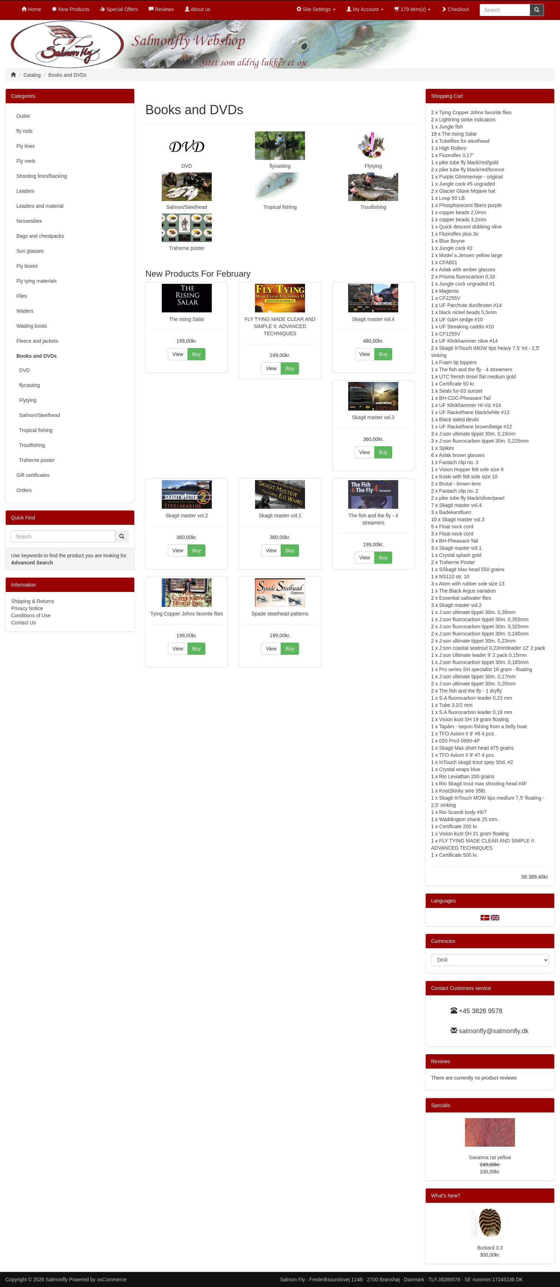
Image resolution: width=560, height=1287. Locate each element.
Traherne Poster (457, 562)
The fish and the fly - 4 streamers (475, 369)
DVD (186, 166)
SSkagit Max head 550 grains (472, 569)
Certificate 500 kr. (458, 855)
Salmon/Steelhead (186, 207)
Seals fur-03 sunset (460, 391)
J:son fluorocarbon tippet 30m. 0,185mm (484, 662)
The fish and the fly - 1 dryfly (470, 691)
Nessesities (29, 221)
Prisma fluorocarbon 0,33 (467, 277)
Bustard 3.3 (490, 1248)
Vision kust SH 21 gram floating (474, 833)
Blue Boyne (452, 241)
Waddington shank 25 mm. (469, 819)
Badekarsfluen (455, 512)
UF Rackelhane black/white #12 (474, 412)
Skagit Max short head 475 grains (476, 748)
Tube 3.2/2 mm (455, 705)
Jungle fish (451, 127)
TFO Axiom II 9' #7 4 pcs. (467, 755)
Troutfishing (373, 207)
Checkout (455, 9)
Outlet (23, 116)
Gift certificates (33, 475)
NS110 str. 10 (454, 576)
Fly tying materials (36, 281)
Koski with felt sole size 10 (468, 476)
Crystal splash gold (460, 555)
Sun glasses (30, 251)
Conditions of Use (31, 615)
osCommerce (111, 1279)
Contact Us (23, 622)
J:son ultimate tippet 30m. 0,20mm (477, 684)
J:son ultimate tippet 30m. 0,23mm (477, 641)
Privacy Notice (27, 608)
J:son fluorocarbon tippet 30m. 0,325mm (484, 626)
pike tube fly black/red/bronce (471, 169)
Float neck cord (456, 526)
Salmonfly (57, 1279)
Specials (440, 1105)
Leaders (25, 191)
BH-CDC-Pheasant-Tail (465, 398)
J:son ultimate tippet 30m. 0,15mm (477, 434)
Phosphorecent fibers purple (470, 205)
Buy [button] (196, 354)
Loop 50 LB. (452, 198)
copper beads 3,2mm (462, 219)
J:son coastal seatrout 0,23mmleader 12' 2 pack (492, 648)
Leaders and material (40, 206)
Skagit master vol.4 (373, 319)
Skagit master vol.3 (373, 417)
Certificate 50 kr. (457, 384)
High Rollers (452, 148)
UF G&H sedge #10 (461, 319)
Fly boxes (27, 266)
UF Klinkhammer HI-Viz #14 (470, 405)
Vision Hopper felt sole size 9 (471, 469)
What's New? (445, 1195)
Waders (25, 311)
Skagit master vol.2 (186, 515)
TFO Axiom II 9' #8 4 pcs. (467, 733)
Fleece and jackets (37, 341)
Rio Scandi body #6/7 (463, 812)
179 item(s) (412, 9)
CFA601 (448, 262)
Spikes (446, 448)
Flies (21, 296)
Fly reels (25, 161)
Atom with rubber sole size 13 (472, 584)
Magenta (449, 291)
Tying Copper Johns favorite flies (186, 614)
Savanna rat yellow (490, 1157)
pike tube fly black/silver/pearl (472, 498)
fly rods (24, 131)
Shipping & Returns (32, 601)
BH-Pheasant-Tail (458, 541)
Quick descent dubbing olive (470, 227)
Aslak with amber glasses (467, 269)
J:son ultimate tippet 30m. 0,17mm (477, 676)
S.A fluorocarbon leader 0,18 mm (475, 712)
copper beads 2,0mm (462, 212)
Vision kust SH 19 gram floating (474, 719)
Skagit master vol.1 (280, 515)
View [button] (177, 354)
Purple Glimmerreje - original (471, 177)
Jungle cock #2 (455, 248)
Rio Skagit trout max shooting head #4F (483, 783)
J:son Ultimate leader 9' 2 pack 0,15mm (483, 655)
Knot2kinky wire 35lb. (462, 791)
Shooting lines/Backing (41, 176)
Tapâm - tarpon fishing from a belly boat (483, 726)
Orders (24, 490)
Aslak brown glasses (462, 455)
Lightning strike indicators (467, 119)
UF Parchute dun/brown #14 (470, 305)
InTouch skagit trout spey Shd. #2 (476, 762)
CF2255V (449, 298)
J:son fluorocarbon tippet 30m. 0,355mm (484, 619)
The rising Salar (186, 319)
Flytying (373, 166)
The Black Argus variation (467, 591)
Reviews (440, 1061)
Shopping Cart (447, 96)
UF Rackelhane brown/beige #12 (475, 426)
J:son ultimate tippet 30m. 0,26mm (477, 612)
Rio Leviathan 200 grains (467, 776)
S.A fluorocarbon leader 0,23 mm (475, 698)
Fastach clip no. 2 (459, 491)
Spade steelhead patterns (280, 614)
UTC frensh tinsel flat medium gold (477, 376)
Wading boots (31, 326)
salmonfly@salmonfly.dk (494, 1031)
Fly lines (25, 146)
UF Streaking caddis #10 (466, 327)
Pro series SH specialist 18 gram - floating (485, 669)
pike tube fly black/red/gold (469, 162)
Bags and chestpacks (40, 236)
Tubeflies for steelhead (464, 141)
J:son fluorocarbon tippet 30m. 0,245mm (484, 634)
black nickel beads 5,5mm (468, 312)
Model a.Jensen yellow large (470, 255)
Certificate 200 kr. (458, 826)
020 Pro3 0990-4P (459, 741)
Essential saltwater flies (465, 598)
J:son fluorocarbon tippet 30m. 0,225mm (484, 441)
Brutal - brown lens (460, 484)
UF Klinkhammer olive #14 (468, 341)
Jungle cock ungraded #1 (467, 284)
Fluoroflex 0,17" (456, 155)
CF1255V (449, 334)
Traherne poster (186, 248)
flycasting (280, 166)
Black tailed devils (459, 419)
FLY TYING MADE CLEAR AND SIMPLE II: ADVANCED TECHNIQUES (280, 326)
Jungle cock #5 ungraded (467, 184)
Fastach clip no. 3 (459, 462)
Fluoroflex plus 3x (459, 234)
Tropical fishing (280, 207)
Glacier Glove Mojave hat (467, 191)
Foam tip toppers (458, 362)
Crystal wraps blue (459, 769)
